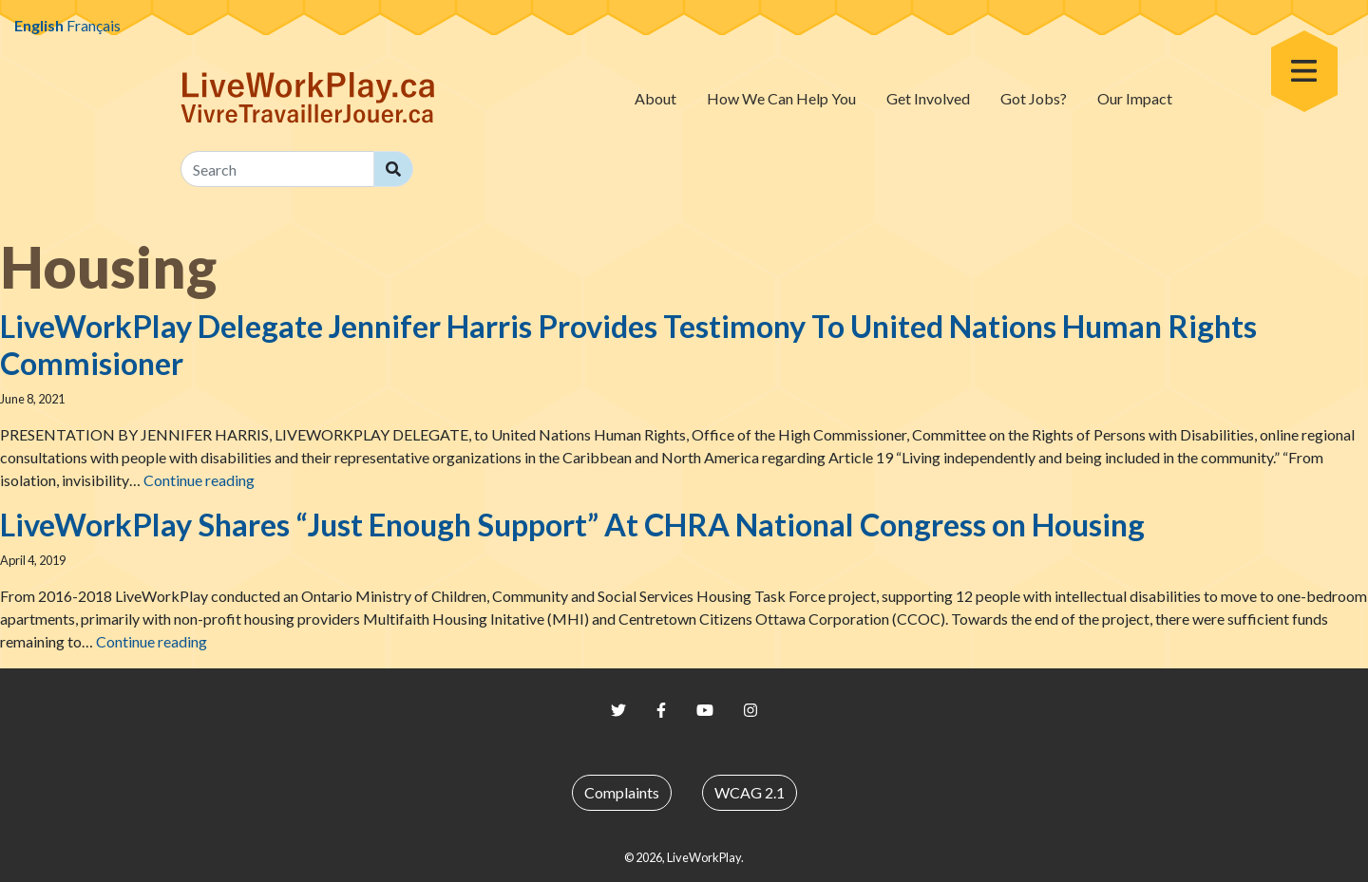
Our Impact (1134, 98)
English (39, 25)
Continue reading (199, 480)
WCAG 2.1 (749, 792)
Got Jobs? (1033, 98)
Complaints (621, 792)
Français (93, 25)
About (655, 98)
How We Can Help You (781, 98)
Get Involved (928, 98)
